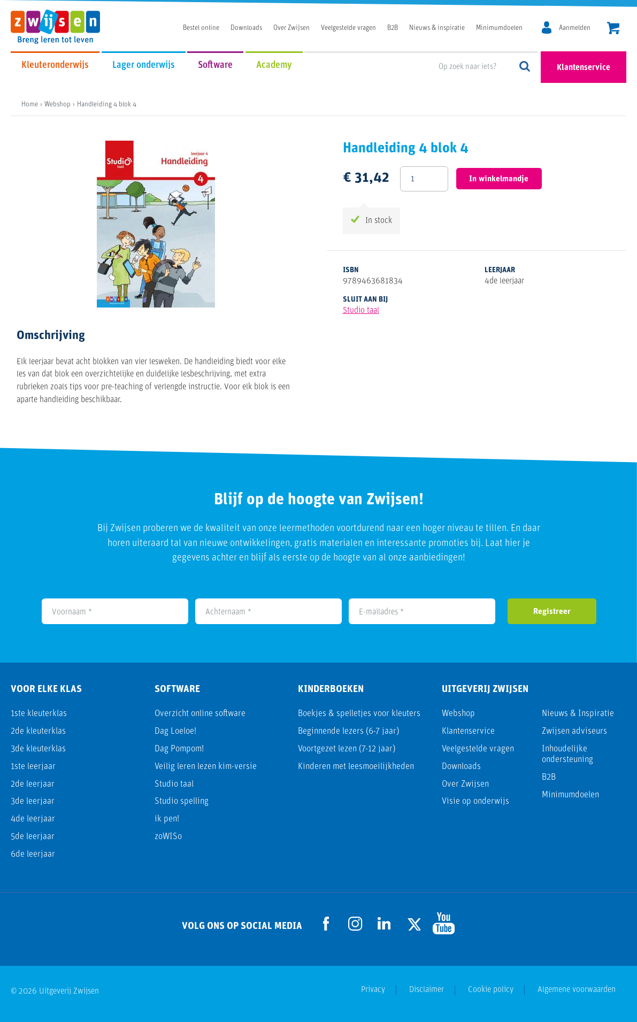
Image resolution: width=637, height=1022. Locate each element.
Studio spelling (182, 801)
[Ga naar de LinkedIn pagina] (384, 923)
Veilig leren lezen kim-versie (206, 766)
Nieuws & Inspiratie (578, 713)
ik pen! (167, 819)
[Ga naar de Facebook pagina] (326, 923)
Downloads (246, 28)
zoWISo (168, 836)
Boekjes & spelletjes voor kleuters (359, 713)
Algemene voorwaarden (577, 990)
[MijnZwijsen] (564, 28)
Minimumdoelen (499, 28)
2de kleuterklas (38, 731)
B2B (392, 28)
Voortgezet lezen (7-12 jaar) (346, 749)
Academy (274, 65)
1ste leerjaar (33, 766)
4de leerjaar (33, 819)
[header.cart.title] (613, 29)
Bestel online (201, 28)
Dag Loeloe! (175, 731)
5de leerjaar (33, 836)
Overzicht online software (200, 713)
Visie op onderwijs (475, 801)
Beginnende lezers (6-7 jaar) (348, 731)
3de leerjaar (33, 801)
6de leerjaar (33, 854)
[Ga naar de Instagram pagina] (355, 923)
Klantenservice (583, 68)
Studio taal (361, 310)
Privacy (373, 990)
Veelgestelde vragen (348, 28)
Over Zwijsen (291, 28)
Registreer (552, 612)
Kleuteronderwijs (55, 65)
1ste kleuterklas (39, 713)
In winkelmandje (499, 179)
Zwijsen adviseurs (574, 731)
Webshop (458, 713)
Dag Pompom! (179, 749)
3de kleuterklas (38, 749)
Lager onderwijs (143, 65)
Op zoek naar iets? (525, 67)
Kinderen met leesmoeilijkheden (356, 766)
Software (215, 65)
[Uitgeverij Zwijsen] (61, 27)
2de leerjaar (33, 784)
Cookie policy (490, 990)
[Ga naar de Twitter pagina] (413, 923)
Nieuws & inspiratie (437, 28)
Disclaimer (426, 990)
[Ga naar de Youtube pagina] (441, 923)
